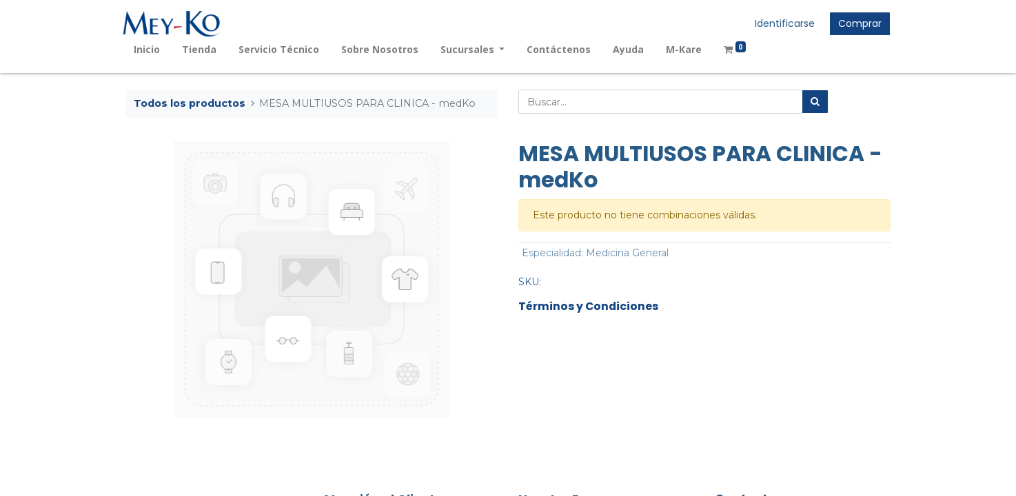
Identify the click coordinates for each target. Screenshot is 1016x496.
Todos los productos (189, 103)
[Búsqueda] (815, 102)
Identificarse (782, 23)
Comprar (857, 23)
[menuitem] (149, 49)
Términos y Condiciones (588, 306)
